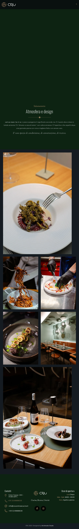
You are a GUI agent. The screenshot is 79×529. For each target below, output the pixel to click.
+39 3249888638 (15, 500)
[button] (76, 4)
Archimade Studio (48, 526)
